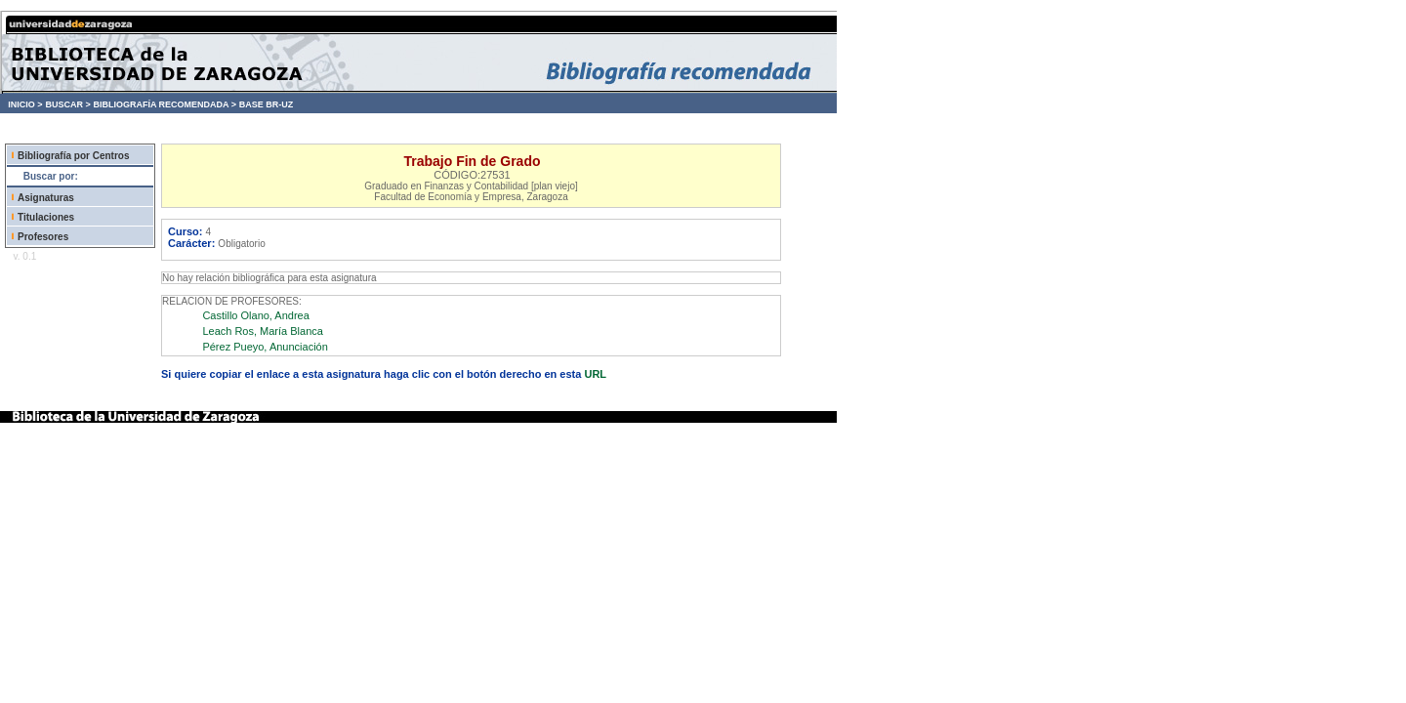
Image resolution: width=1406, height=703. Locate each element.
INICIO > (25, 104)
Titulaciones (46, 217)
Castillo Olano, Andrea (255, 315)
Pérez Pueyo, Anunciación (264, 346)
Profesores (43, 236)
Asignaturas (46, 197)
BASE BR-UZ (266, 104)
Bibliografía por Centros (73, 155)
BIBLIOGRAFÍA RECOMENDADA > (164, 104)
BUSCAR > (67, 104)
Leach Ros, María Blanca (262, 331)
